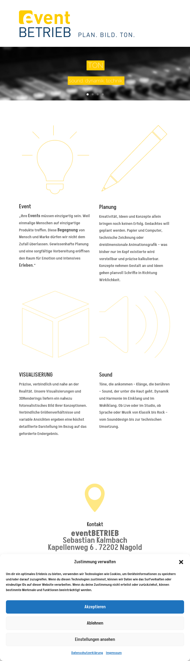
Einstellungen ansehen (95, 639)
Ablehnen (95, 623)
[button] (181, 562)
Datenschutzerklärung (87, 652)
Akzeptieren (95, 607)
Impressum (114, 652)
